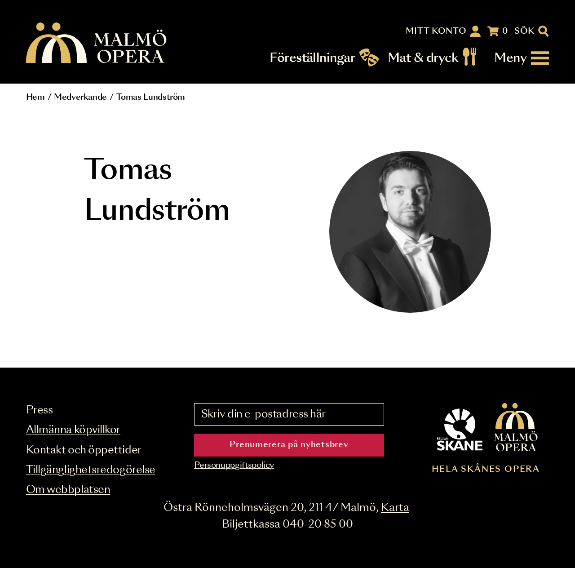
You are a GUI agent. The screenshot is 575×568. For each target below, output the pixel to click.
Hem (35, 97)
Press (39, 410)
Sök (524, 31)
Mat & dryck (423, 58)
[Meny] (521, 58)
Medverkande (80, 97)
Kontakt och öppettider (84, 450)
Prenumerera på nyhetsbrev (289, 445)
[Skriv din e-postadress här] (289, 414)
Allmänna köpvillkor (73, 430)
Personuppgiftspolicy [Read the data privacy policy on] (234, 466)
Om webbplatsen (68, 490)
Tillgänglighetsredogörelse (90, 470)
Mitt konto (436, 31)
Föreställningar (312, 58)
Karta (395, 508)
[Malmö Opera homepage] (97, 43)
